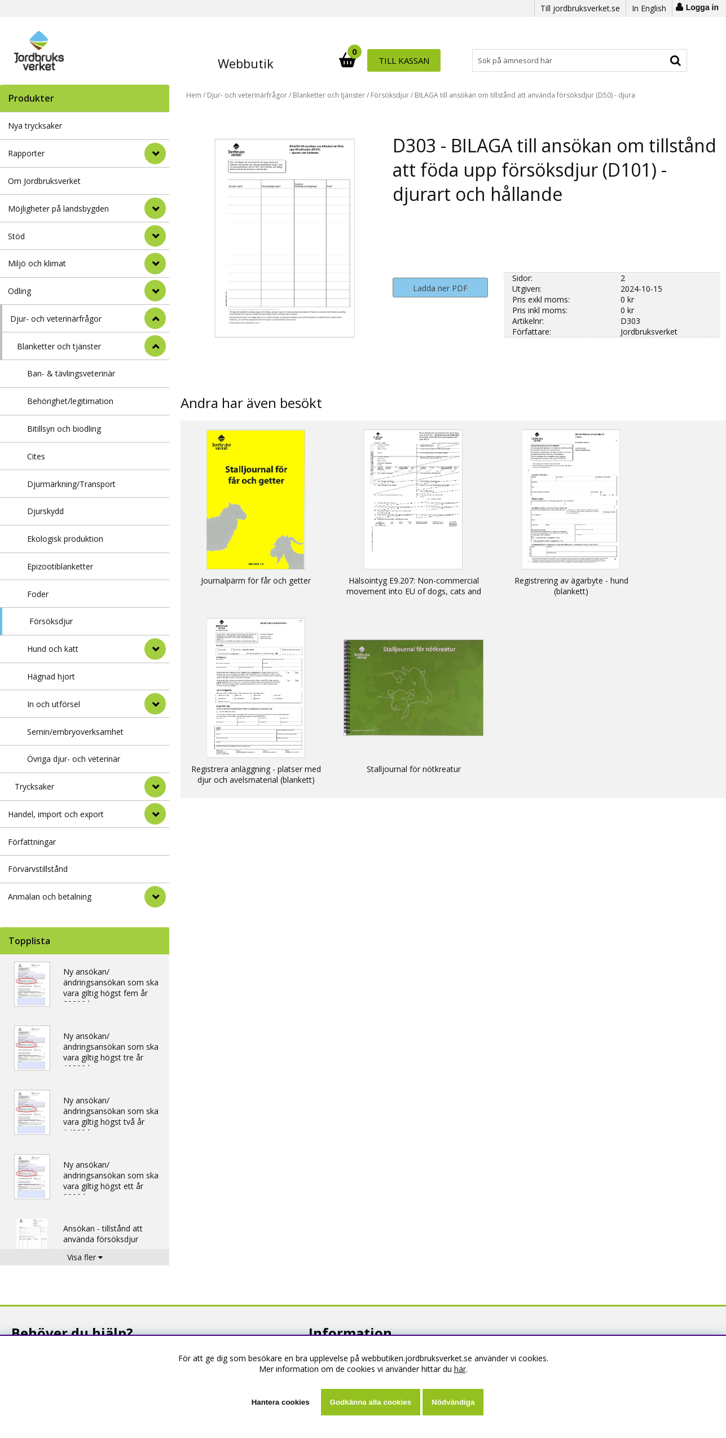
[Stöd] (155, 236)
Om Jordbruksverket (44, 181)
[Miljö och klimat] (155, 263)
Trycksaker (34, 786)
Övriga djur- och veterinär (73, 758)
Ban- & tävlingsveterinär (71, 373)
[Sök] (412, 60)
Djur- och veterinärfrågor (56, 318)
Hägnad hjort (51, 676)
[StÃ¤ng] (155, 318)
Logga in (702, 7)
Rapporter (26, 153)
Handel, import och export (56, 814)
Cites (36, 456)
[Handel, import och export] (155, 814)
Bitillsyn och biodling (64, 428)
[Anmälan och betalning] (155, 896)
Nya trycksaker (35, 125)
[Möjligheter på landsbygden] (155, 208)
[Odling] (155, 290)
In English (649, 8)
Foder (38, 594)
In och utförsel (53, 704)
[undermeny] (155, 649)
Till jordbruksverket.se (580, 8)
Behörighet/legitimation (70, 401)
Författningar (32, 841)
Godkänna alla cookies (370, 1402)
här (460, 1369)
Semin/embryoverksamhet (75, 731)
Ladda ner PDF (440, 288)
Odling (19, 291)
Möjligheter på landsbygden (58, 208)
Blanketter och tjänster (59, 346)
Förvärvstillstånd (38, 868)
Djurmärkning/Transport (71, 484)
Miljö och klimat (37, 263)
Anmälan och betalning (49, 896)
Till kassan (650, 60)
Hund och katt (52, 648)
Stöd (16, 236)
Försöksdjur (51, 621)
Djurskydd (45, 511)
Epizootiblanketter (60, 566)
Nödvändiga (453, 1402)
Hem (193, 95)
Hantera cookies (281, 1402)
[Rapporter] (155, 153)
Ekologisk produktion (65, 538)
